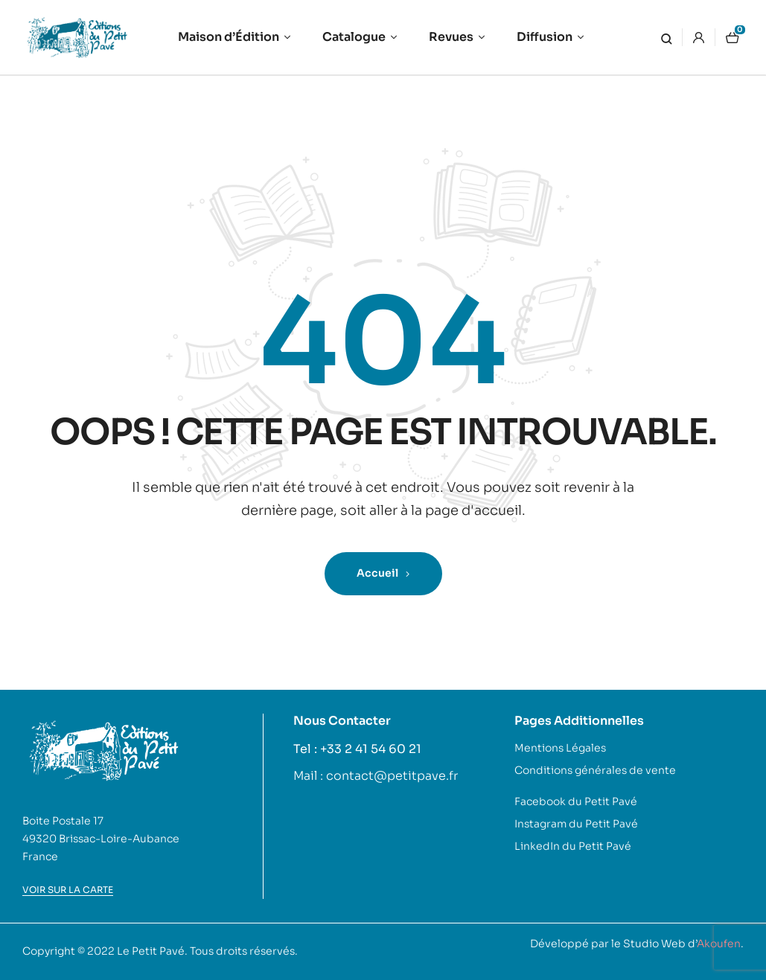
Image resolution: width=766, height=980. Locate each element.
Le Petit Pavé (151, 951)
